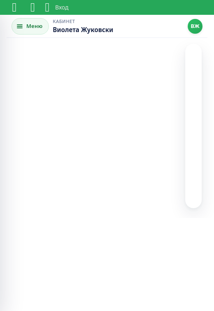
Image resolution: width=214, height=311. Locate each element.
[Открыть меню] (30, 26)
